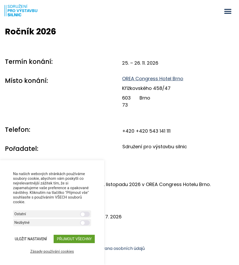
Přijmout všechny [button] (74, 239)
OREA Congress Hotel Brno (152, 78)
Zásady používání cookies (52, 251)
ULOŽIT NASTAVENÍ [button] (31, 239)
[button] (228, 11)
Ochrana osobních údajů (119, 248)
